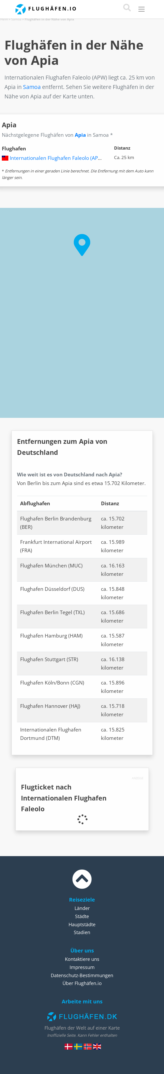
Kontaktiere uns (82, 959)
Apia (80, 134)
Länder (82, 908)
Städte (82, 916)
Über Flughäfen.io (82, 983)
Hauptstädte (82, 924)
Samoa (16, 19)
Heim (4, 19)
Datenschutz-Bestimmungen (82, 975)
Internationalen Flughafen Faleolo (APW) (57, 158)
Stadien (82, 932)
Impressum (82, 967)
